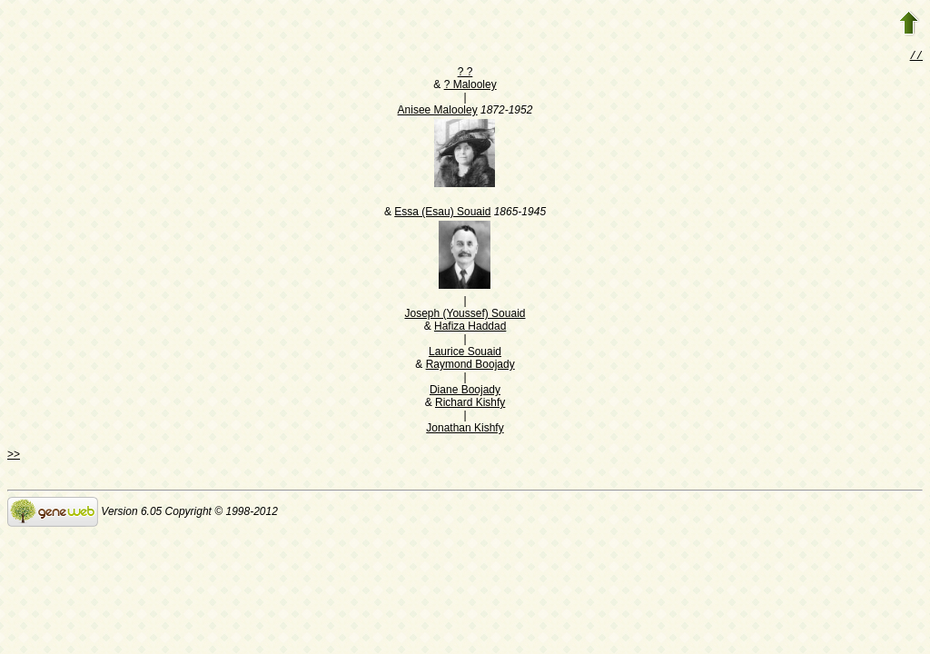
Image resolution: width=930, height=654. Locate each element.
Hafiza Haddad (470, 328)
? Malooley (470, 86)
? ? (465, 73)
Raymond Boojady (470, 366)
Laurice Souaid (465, 353)
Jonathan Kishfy (464, 429)
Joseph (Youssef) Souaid (465, 315)
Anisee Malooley (438, 111)
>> (13, 456)
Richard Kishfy (470, 404)
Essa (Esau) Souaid (442, 213)
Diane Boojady (465, 391)
